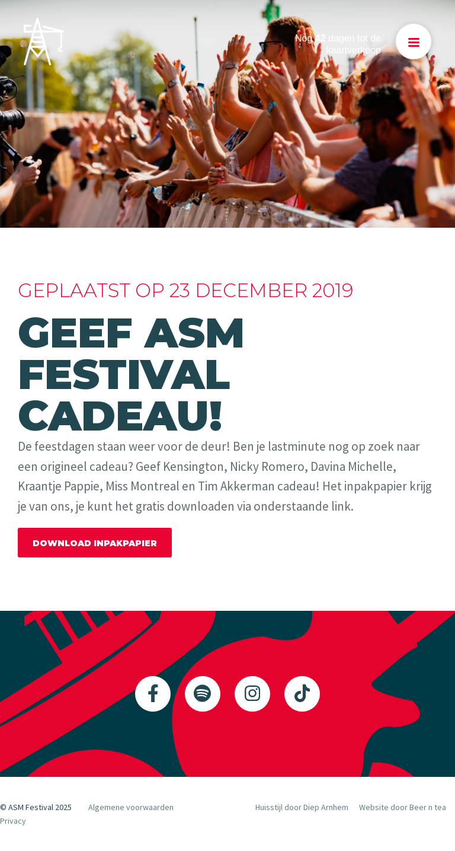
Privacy (13, 820)
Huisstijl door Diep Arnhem (301, 807)
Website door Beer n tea (402, 807)
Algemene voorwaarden (131, 807)
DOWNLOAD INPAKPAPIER (95, 543)
